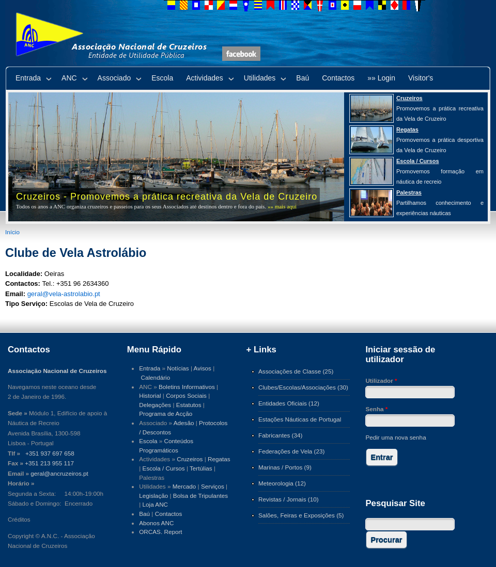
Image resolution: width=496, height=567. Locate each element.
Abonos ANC (156, 523)
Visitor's (420, 78)
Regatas (219, 459)
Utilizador (381, 380)
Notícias (178, 368)
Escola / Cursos (164, 468)
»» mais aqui (282, 206)
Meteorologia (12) (282, 483)
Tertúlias (201, 468)
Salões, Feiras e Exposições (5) (301, 515)
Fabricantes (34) (280, 435)
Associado (114, 78)
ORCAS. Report (160, 531)
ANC (69, 78)
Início (12, 232)
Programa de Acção (165, 413)
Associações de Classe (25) (295, 371)
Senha (376, 409)
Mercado (184, 486)
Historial (150, 395)
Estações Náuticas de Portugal (299, 419)
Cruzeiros (190, 459)
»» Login (381, 78)
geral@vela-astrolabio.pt (63, 294)
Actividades (204, 78)
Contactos (338, 78)
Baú (302, 78)
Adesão (184, 422)
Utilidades (259, 78)
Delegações (155, 404)
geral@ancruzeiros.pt (59, 473)
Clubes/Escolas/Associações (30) (303, 387)
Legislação (153, 495)
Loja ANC (155, 504)
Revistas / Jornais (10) (288, 499)
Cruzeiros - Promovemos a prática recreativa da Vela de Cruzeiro (166, 196)
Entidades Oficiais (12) (288, 403)
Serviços (212, 486)
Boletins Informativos (187, 386)
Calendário (156, 377)
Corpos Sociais (186, 395)
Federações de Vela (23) (291, 451)
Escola (162, 78)
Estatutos (189, 404)
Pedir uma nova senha (395, 437)
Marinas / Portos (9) (285, 467)
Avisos (202, 368)
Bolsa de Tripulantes (200, 495)
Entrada (28, 78)
